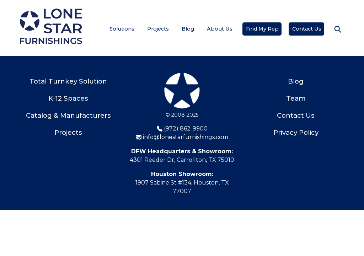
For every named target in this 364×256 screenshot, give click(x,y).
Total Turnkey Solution (68, 81)
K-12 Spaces (68, 98)
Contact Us (306, 29)
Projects (158, 29)
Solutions (121, 29)
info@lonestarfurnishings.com (182, 137)
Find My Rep (262, 29)
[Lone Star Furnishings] (182, 91)
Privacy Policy (295, 132)
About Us (219, 29)
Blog (188, 29)
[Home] (51, 26)
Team (296, 98)
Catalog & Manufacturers (68, 115)
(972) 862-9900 (182, 128)
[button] (337, 29)
